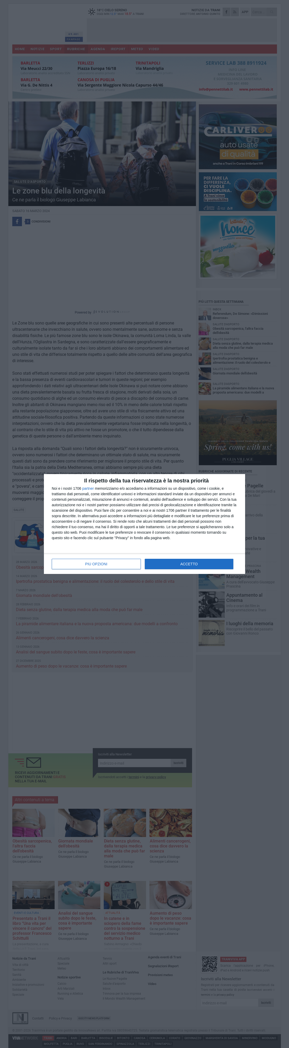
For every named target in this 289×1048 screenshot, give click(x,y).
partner (88, 488)
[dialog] (144, 524)
